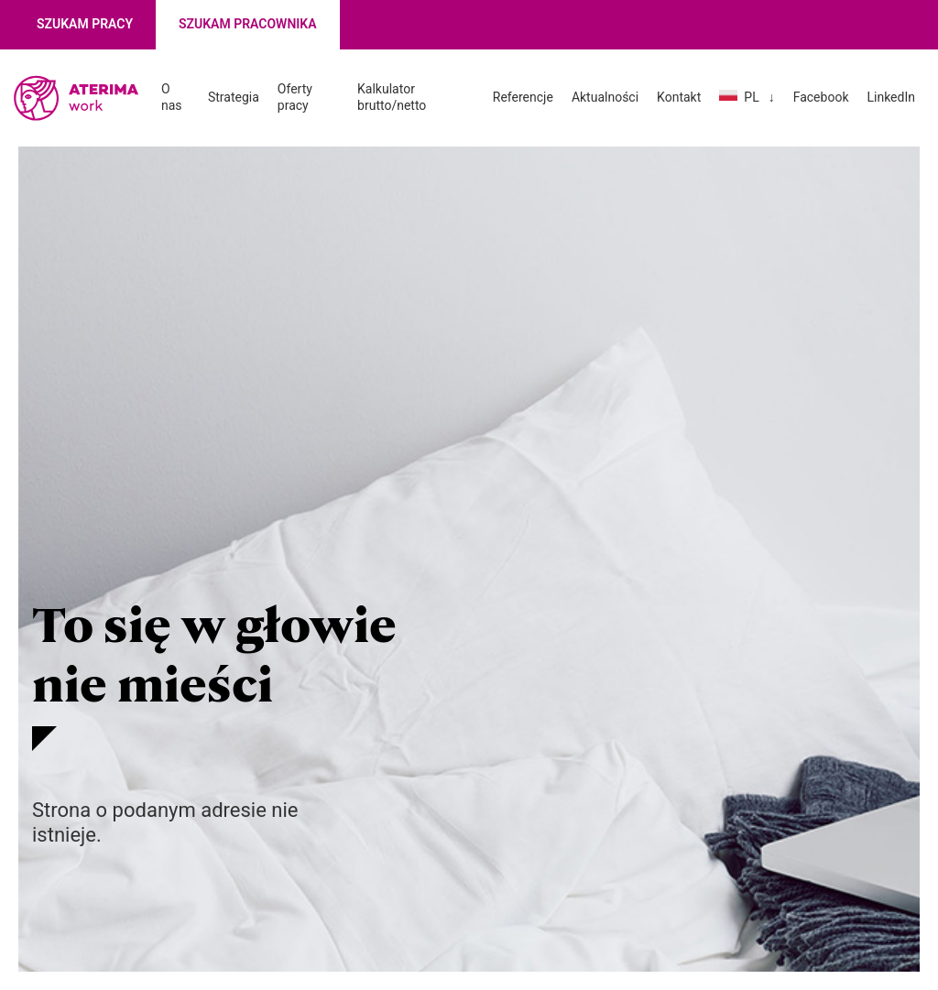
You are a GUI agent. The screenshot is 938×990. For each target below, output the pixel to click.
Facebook (821, 97)
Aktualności (605, 97)
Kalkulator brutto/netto (391, 97)
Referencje (523, 97)
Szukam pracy (85, 23)
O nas (171, 97)
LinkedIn (891, 97)
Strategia (233, 97)
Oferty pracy (295, 97)
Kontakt (679, 97)
